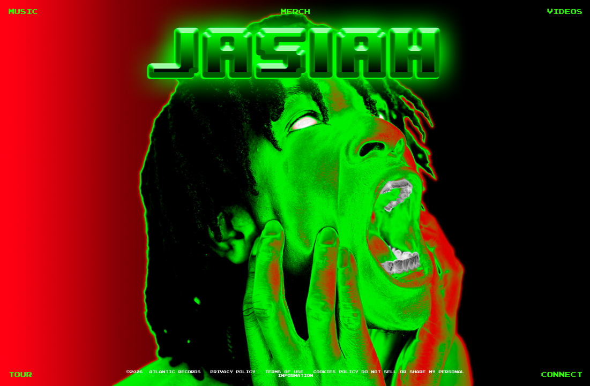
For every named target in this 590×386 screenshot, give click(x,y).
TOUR (20, 374)
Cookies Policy (335, 372)
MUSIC (23, 11)
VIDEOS (564, 11)
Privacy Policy (232, 372)
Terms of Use (284, 372)
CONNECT (561, 374)
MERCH (295, 11)
